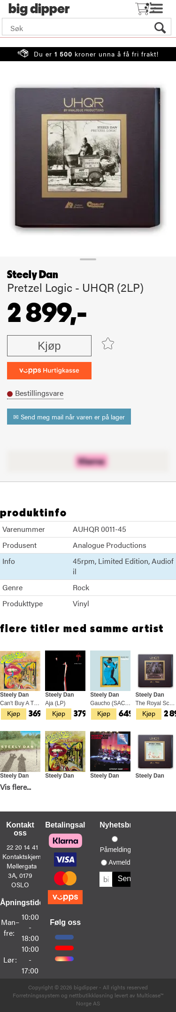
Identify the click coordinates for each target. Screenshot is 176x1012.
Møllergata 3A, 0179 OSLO (22, 875)
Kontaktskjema (23, 856)
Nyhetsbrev (119, 825)
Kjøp (49, 345)
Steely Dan (32, 275)
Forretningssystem (36, 995)
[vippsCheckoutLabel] (49, 370)
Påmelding (115, 849)
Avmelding (123, 862)
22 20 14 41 (22, 846)
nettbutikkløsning (91, 995)
